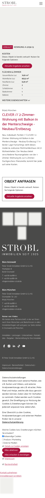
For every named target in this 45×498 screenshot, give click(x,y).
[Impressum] (8, 458)
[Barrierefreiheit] (10, 464)
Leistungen (16, 335)
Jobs (3, 338)
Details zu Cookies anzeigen (17, 446)
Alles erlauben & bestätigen (17, 455)
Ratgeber (10, 338)
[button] (41, 3)
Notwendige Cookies (12, 436)
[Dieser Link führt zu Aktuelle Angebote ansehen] (17, 66)
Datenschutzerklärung (12, 422)
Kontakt (37, 335)
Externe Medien (10, 443)
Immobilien (6, 335)
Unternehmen (27, 335)
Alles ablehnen (11, 450)
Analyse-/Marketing (12, 440)
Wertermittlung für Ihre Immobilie (28, 338)
